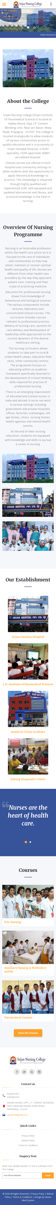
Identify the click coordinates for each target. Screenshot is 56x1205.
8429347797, (13, 1093)
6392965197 (13, 1097)
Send (47, 1175)
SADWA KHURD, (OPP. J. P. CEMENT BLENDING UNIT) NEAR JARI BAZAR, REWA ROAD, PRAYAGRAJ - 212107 (30, 1106)
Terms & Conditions (28, 1145)
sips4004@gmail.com (17, 1114)
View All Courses (28, 1033)
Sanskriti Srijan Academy (28, 731)
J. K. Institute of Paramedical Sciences (28, 684)
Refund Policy (28, 1140)
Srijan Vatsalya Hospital (28, 637)
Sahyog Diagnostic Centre (28, 779)
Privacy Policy (28, 1135)
